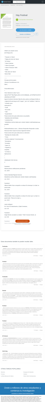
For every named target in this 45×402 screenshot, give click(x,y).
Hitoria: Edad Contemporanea (29, 376)
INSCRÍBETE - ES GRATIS (22, 396)
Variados (25, 374)
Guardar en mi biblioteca (25, 34)
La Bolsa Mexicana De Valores (7, 376)
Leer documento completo (25, 30)
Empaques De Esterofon (28, 372)
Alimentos (3, 372)
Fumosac (3, 374)
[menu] (43, 2)
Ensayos (13, 5)
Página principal (5, 5)
